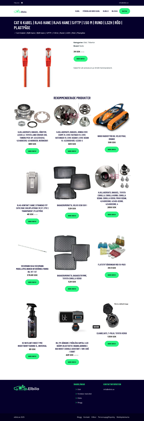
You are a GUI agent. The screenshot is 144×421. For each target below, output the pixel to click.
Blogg (115, 11)
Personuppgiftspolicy (106, 417)
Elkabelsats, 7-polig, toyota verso (112, 333)
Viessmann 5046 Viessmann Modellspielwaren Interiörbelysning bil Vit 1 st (32, 269)
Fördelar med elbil (91, 11)
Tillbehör (91, 42)
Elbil (77, 11)
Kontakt (86, 417)
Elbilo (106, 11)
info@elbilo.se (123, 3)
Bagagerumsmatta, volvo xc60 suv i (72, 205)
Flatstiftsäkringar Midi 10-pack (112, 264)
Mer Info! (81, 59)
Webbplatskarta (123, 417)
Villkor (93, 417)
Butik (124, 11)
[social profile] (22, 3)
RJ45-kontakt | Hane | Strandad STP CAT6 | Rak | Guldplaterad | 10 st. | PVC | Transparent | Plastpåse (32, 208)
